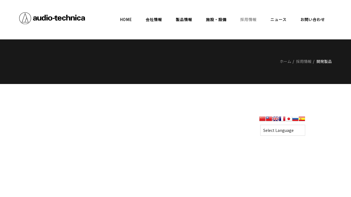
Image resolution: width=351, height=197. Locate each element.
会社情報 (154, 19)
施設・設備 (216, 19)
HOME (126, 19)
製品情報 (184, 19)
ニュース (278, 19)
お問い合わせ (312, 19)
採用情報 (248, 19)
